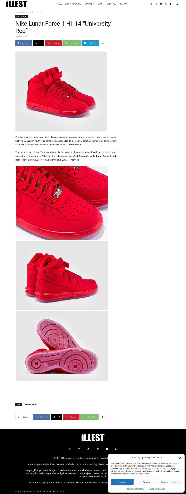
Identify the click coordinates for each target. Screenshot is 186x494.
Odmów (146, 482)
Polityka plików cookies (135, 489)
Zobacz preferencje (170, 482)
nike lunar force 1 (30, 404)
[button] (180, 457)
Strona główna (21, 12)
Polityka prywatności (157, 489)
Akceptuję (122, 482)
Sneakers (24, 16)
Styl (31, 12)
